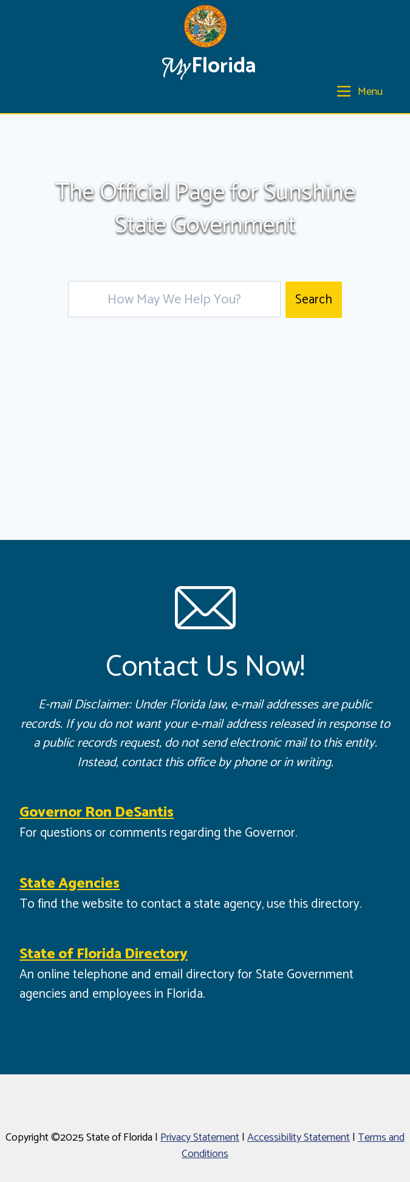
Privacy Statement (199, 1137)
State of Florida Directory (103, 954)
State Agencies (69, 884)
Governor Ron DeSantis (96, 812)
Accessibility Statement (298, 1137)
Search (313, 299)
